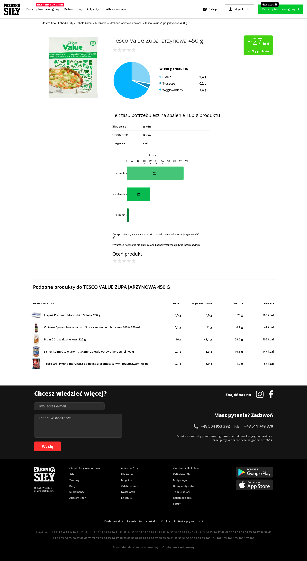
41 (195, 532)
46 (215, 532)
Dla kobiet (127, 474)
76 (113, 538)
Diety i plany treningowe (84, 468)
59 (265, 532)
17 (101, 532)
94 (183, 538)
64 (66, 538)
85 (148, 538)
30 (152, 532)
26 (136, 532)
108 (251, 538)
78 (121, 538)
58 (262, 532)
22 (121, 532)
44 (207, 532)
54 (246, 532)
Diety (72, 486)
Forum (177, 503)
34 (168, 532)
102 (219, 538)
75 (109, 538)
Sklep (72, 474)
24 (128, 532)
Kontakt (151, 521)
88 (160, 538)
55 (250, 532)
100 (208, 538)
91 (171, 538)
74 (105, 538)
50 (230, 532)
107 (246, 538)
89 (164, 538)
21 (117, 532)
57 (258, 532)
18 (105, 532)
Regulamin (134, 521)
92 (175, 538)
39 (187, 532)
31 (156, 532)
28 (144, 532)
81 (132, 538)
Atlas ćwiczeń (116, 9)
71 (93, 538)
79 (124, 538)
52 (238, 532)
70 (89, 538)
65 (70, 538)
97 (195, 538)
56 (254, 532)
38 (183, 532)
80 (128, 538)
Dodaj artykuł (113, 521)
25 (132, 532)
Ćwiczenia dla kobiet (186, 468)
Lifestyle (126, 497)
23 (124, 532)
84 (144, 538)
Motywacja (180, 480)
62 (58, 538)
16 (97, 532)
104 (230, 538)
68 (81, 538)
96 (191, 538)
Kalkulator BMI (182, 474)
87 (156, 538)
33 (164, 532)
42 (199, 532)
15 (93, 532)
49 (226, 532)
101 (213, 538)
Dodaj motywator (184, 486)
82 (136, 538)
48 (222, 532)
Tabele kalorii (182, 492)
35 (171, 532)
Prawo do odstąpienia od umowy (135, 547)
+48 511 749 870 (258, 426)
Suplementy (76, 492)
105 (235, 538)
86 (152, 538)
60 (269, 532)
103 (224, 538)
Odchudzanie (129, 486)
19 (109, 532)
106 (240, 538)
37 (179, 532)
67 (77, 538)
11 (77, 532)
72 (97, 538)
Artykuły (94, 9)
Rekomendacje (182, 497)
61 (54, 538)
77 (117, 538)
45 (211, 532)
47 (218, 532)
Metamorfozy (73, 9)
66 (74, 538)
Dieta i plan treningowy (44, 8)
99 (203, 538)
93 (179, 538)
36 (175, 532)
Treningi (74, 480)
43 (203, 532)
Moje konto (128, 480)
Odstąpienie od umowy (178, 547)
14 (89, 532)
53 (242, 532)
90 (168, 538)
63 (62, 538)
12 (81, 532)
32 (160, 532)
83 (140, 538)
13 (85, 532)
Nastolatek (128, 492)
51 (234, 532)
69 (85, 538)
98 (199, 538)
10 (74, 532)
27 (140, 532)
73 (101, 538)
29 (148, 532)
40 (191, 532)
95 (187, 538)
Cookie (165, 521)
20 (113, 532)
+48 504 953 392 (215, 426)
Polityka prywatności (188, 521)
